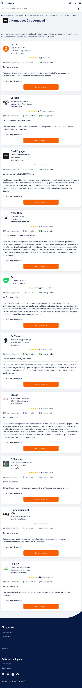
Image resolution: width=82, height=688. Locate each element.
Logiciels (5, 653)
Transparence (6, 636)
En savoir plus (41, 87)
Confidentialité (7, 632)
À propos (5, 649)
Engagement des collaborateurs (38, 15)
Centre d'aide (6, 668)
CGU (3, 640)
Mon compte (6, 664)
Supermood (56, 15)
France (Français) (19, 681)
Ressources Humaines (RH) (15, 15)
